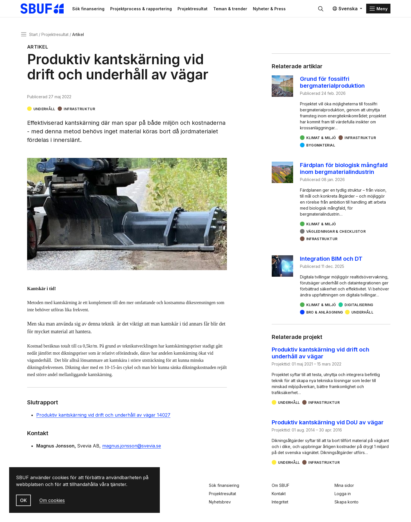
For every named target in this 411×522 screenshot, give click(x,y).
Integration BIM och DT (331, 259)
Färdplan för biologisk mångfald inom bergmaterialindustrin (344, 169)
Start (33, 35)
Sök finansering (92, 9)
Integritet (280, 501)
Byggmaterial (320, 146)
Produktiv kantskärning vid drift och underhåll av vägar (320, 354)
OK (23, 500)
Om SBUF (280, 485)
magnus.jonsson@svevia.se (131, 447)
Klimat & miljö (321, 139)
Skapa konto (346, 501)
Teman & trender (234, 9)
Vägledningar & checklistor (336, 232)
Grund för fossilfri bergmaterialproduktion (332, 83)
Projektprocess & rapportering (145, 9)
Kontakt (279, 493)
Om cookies (52, 500)
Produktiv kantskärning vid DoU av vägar (328, 423)
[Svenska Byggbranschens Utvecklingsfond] (47, 9)
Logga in (343, 493)
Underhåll (44, 110)
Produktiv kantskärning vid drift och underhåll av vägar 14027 (103, 416)
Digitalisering (358, 306)
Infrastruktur (79, 110)
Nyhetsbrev (220, 501)
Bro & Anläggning (324, 313)
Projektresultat (196, 9)
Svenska (345, 9)
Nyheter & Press (273, 9)
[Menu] (378, 9)
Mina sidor (344, 485)
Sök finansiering (224, 485)
